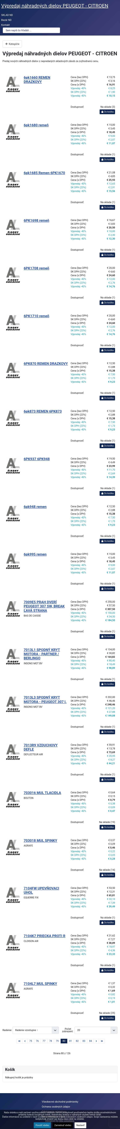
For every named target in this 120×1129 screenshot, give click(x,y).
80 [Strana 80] (64, 1041)
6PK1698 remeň (36, 220)
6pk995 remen (35, 554)
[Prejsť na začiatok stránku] (19, 1041)
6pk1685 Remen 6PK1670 (44, 173)
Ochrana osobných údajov (56, 1106)
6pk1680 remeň (36, 125)
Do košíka (107, 112)
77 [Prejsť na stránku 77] (44, 1041)
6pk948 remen (35, 507)
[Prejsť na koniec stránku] (102, 1041)
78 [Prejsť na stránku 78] (50, 1041)
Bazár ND (6, 20)
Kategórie (12, 44)
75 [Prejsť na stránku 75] (30, 1041)
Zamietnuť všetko (62, 1125)
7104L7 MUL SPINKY (40, 984)
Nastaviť (80, 1125)
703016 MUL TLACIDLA (42, 793)
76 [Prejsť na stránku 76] (37, 1041)
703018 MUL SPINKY (40, 840)
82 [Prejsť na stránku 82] (77, 1041)
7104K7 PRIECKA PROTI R (44, 936)
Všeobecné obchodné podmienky (60, 1101)
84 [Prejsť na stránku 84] (90, 1041)
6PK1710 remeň (36, 316)
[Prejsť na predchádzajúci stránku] (25, 1041)
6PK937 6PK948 (37, 459)
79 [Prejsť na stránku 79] (57, 1041)
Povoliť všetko (42, 1125)
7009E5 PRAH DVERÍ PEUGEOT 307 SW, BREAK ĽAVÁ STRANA (44, 606)
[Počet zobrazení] (96, 1030)
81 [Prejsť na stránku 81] (70, 1041)
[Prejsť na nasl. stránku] (96, 1041)
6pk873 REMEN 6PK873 (43, 411)
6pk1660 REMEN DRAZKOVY (37, 79)
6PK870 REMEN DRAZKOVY (46, 363)
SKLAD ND (7, 15)
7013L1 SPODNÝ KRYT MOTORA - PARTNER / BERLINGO (42, 654)
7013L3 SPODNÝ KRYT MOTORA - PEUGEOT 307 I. (45, 699)
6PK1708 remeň (36, 268)
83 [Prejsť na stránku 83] (83, 1041)
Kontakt (5, 24)
